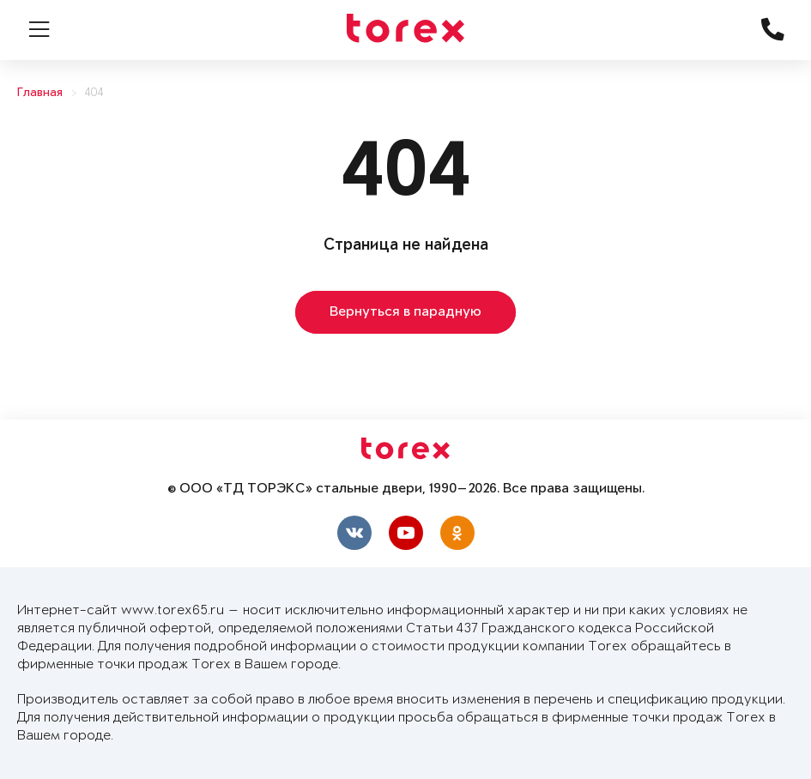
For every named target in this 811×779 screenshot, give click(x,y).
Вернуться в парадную (405, 312)
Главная (40, 93)
